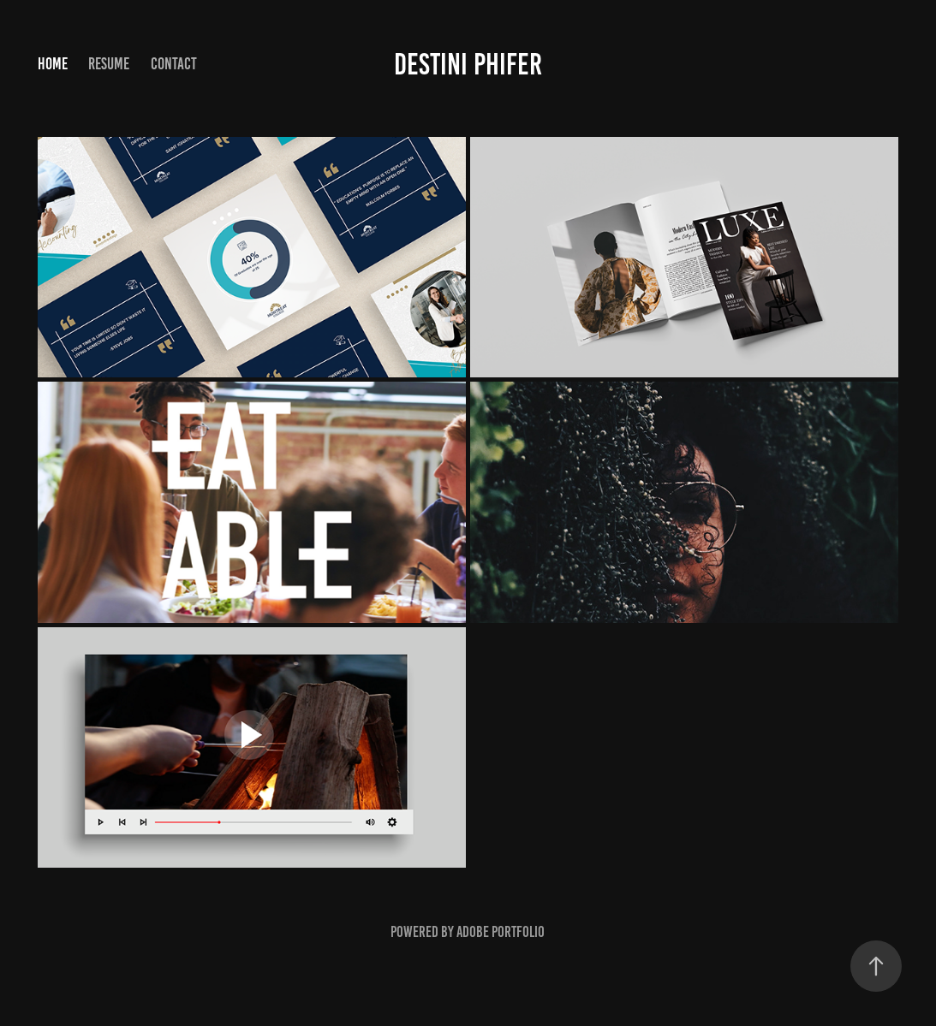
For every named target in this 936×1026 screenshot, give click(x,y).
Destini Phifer (468, 64)
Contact (174, 64)
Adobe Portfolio (500, 931)
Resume (108, 64)
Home (53, 64)
